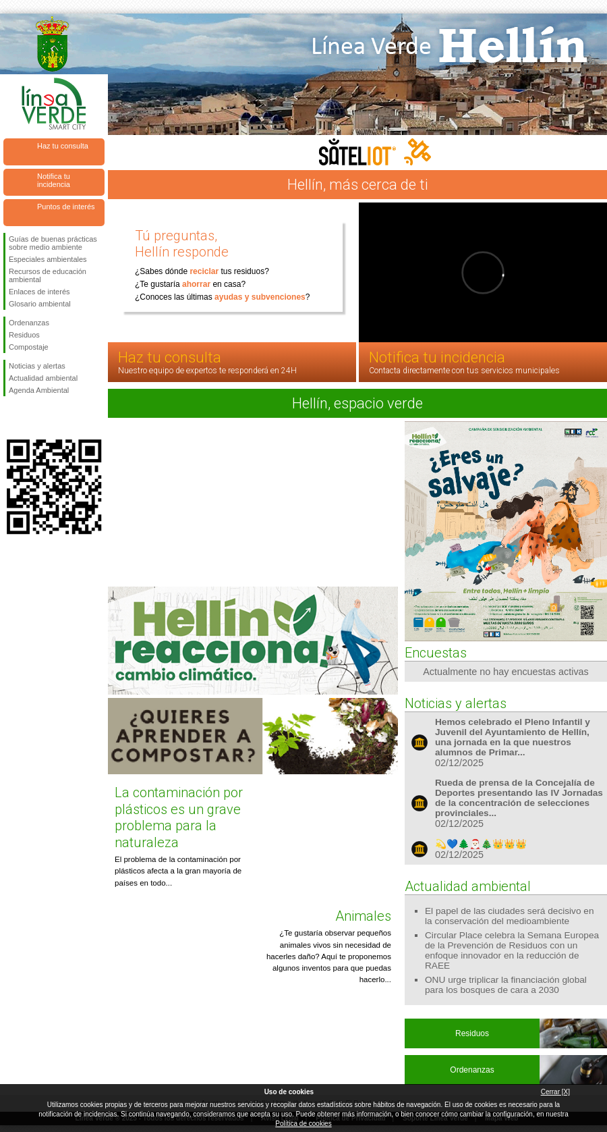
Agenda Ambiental (39, 390)
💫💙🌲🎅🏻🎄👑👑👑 (481, 844)
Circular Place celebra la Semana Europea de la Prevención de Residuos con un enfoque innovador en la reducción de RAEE (512, 950)
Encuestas (436, 653)
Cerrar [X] (555, 1092)
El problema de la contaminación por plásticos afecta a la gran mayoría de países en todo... (178, 871)
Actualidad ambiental (43, 378)
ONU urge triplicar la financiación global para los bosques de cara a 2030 (506, 985)
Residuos (24, 335)
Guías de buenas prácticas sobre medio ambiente (53, 243)
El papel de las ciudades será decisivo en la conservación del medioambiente (509, 916)
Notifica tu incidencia (53, 180)
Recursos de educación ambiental (47, 275)
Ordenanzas (29, 323)
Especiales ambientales (48, 259)
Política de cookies (303, 1123)
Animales (363, 916)
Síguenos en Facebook (11, 418)
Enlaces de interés (39, 292)
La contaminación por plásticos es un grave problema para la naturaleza (179, 817)
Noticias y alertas (37, 366)
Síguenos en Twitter (34, 418)
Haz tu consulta (62, 146)
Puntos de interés (66, 207)
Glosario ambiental (40, 304)
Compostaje (29, 347)
